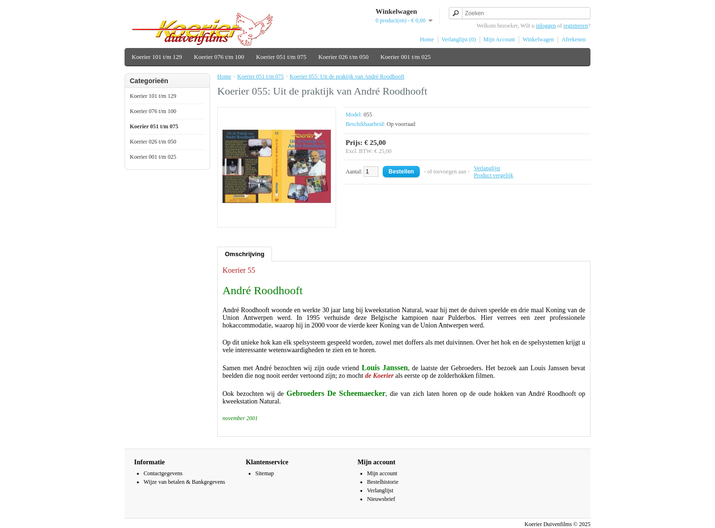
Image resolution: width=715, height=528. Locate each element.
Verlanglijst (487, 168)
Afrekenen (573, 39)
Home (427, 39)
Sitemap (264, 473)
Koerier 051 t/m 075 (281, 56)
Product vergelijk (493, 175)
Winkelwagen (538, 39)
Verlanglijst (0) (459, 39)
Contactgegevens (163, 473)
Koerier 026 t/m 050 (343, 56)
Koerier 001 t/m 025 (405, 56)
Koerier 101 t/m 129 (157, 56)
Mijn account (382, 473)
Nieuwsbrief (381, 499)
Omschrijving (244, 254)
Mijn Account (499, 39)
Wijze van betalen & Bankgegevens (184, 482)
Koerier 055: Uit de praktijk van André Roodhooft (347, 76)
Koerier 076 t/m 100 (219, 56)
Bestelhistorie (382, 482)
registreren (575, 25)
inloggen (546, 25)
